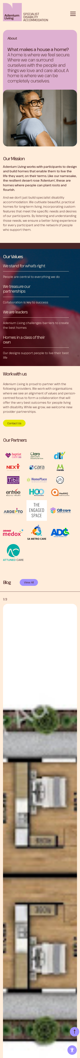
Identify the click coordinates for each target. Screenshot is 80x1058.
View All (29, 582)
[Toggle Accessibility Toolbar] (72, 1050)
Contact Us (14, 423)
